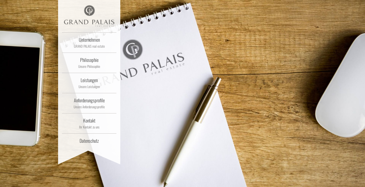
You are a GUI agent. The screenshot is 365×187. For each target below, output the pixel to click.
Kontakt (89, 123)
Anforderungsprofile (89, 103)
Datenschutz (89, 140)
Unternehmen (89, 42)
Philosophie (89, 62)
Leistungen (89, 83)
